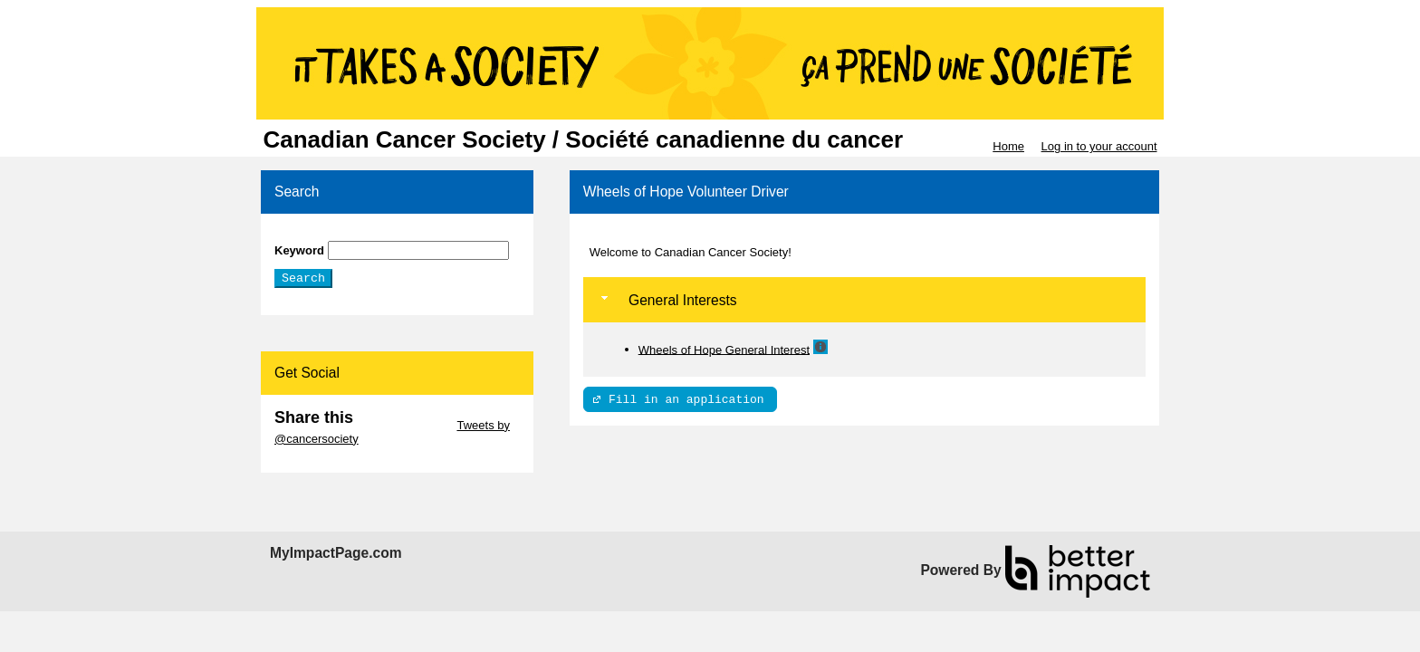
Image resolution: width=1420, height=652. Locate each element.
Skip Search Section (327, 234)
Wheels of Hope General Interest (724, 349)
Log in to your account (1099, 146)
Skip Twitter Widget (403, 425)
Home (1008, 146)
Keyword (299, 250)
